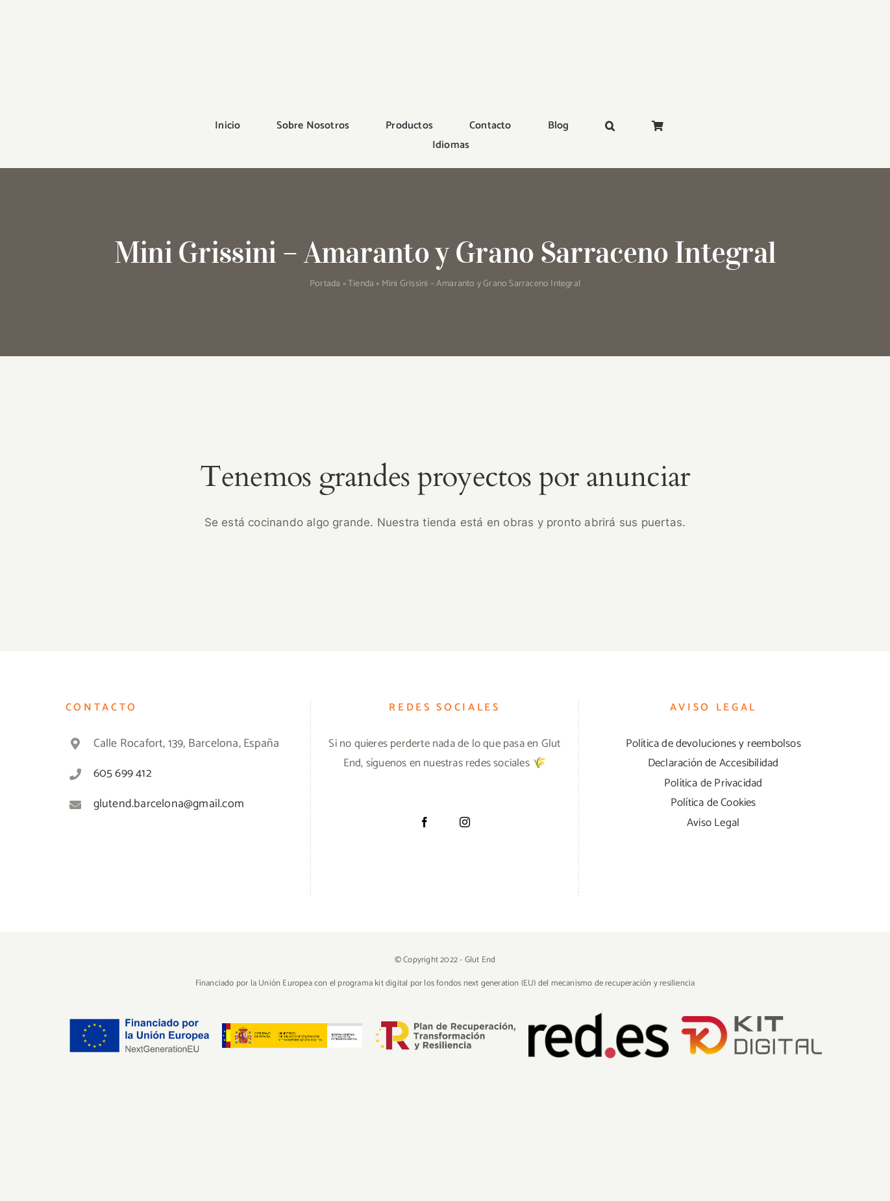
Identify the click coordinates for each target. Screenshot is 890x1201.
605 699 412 (122, 773)
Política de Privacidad (713, 783)
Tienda (361, 283)
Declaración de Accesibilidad (713, 763)
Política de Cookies (713, 803)
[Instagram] (465, 822)
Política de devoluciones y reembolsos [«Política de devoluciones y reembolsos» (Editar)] (713, 743)
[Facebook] (424, 822)
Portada (325, 283)
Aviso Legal (713, 823)
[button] (610, 127)
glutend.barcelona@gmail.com (168, 804)
